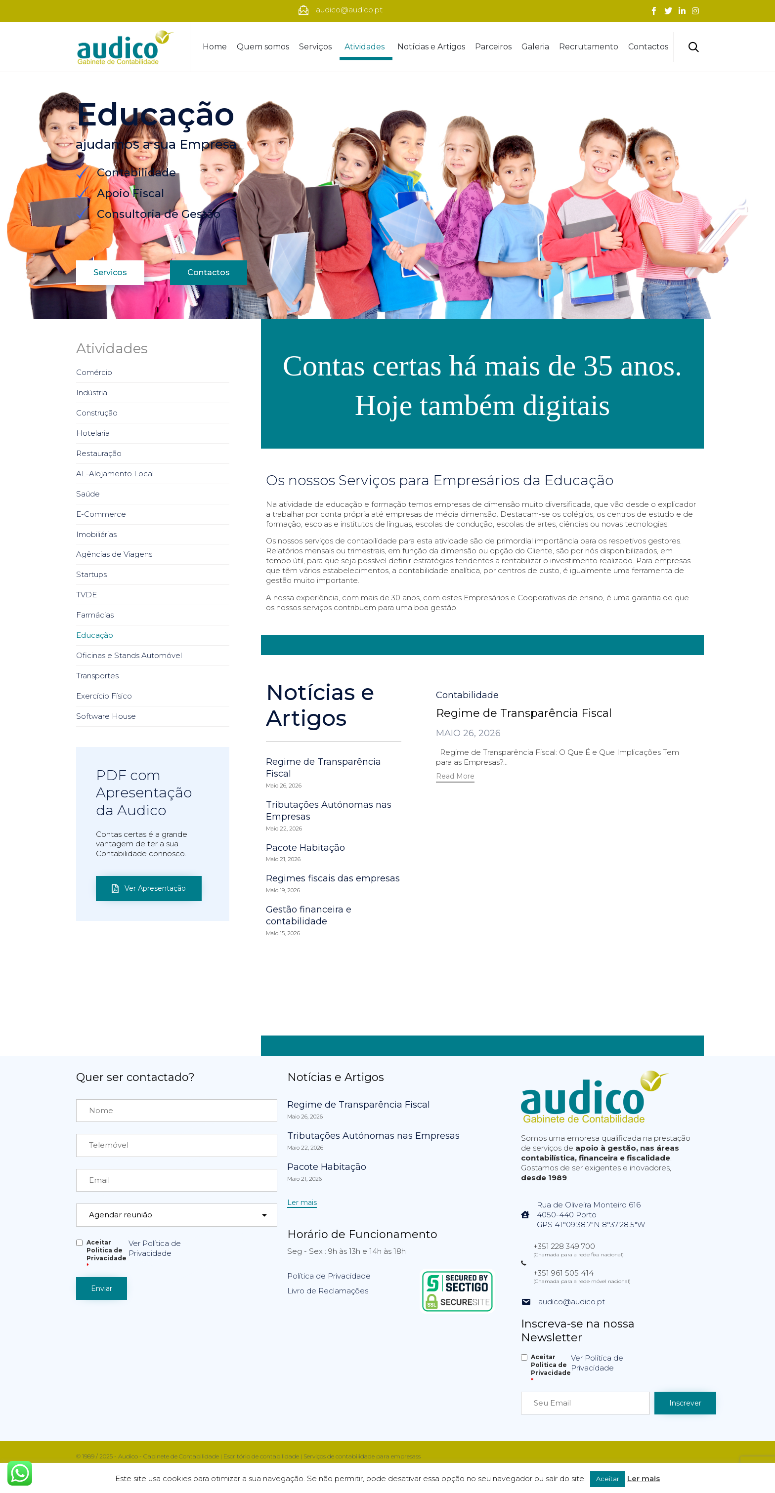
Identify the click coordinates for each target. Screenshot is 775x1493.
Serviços (317, 46)
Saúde (88, 493)
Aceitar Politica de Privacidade (106, 1254)
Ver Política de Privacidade (155, 1248)
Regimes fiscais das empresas (333, 878)
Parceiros (493, 46)
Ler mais (643, 1478)
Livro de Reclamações (327, 1290)
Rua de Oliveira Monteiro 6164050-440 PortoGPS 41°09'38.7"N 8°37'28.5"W (591, 1214)
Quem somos (263, 46)
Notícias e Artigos (431, 46)
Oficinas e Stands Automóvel (129, 655)
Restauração (99, 453)
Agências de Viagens (114, 554)
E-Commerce (101, 514)
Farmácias (95, 615)
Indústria (91, 392)
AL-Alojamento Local (115, 473)
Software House (106, 716)
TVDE (86, 594)
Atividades (366, 46)
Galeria (535, 46)
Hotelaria (93, 433)
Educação (94, 635)
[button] (455, 777)
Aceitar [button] (607, 1479)
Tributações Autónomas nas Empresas (373, 1135)
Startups (91, 574)
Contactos (648, 46)
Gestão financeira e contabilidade (308, 915)
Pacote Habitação (305, 847)
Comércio (94, 372)
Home (215, 46)
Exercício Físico (104, 696)
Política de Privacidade (329, 1276)
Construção (97, 412)
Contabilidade (467, 695)
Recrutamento (588, 46)
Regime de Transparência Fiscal (524, 713)
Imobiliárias (96, 534)
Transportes (97, 675)
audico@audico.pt (571, 1301)
